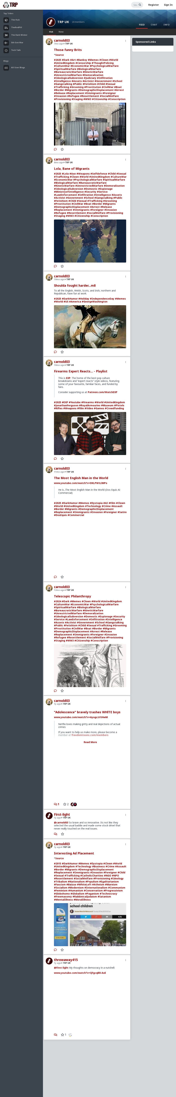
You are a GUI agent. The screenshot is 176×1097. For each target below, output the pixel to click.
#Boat (118, 87)
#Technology (93, 506)
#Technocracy (108, 893)
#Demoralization (92, 75)
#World (113, 59)
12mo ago (59, 590)
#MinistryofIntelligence (69, 191)
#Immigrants (93, 93)
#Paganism (92, 893)
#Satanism (104, 896)
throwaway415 (66, 960)
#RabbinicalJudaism (85, 896)
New (61, 31)
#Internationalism (95, 887)
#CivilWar (107, 87)
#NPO (115, 875)
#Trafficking (61, 87)
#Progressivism (113, 890)
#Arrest (119, 90)
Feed (142, 24)
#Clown (103, 59)
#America (75, 301)
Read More (90, 742)
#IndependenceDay (102, 298)
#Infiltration (105, 78)
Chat (154, 24)
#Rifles (58, 408)
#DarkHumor (70, 298)
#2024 (57, 601)
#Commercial (76, 515)
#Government (103, 81)
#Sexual (110, 84)
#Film (80, 408)
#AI (105, 503)
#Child (101, 84)
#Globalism (77, 893)
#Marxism (111, 884)
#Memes (93, 59)
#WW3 (87, 99)
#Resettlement (89, 96)
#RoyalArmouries (89, 405)
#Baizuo (71, 884)
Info (166, 24)
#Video (89, 408)
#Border (59, 90)
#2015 (57, 863)
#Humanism (75, 890)
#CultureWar (62, 65)
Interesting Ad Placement (74, 853)
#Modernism (76, 887)
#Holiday (83, 298)
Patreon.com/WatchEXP (102, 392)
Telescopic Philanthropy (72, 596)
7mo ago (58, 43)
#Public (77, 84)
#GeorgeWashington (94, 301)
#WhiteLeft (84, 884)
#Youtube (75, 402)
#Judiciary (90, 78)
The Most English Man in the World (81, 478)
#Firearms (87, 402)
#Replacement (75, 93)
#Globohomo (62, 893)
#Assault (117, 506)
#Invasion (60, 96)
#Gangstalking (63, 84)
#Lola (65, 173)
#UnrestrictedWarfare (68, 75)
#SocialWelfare (109, 96)
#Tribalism (60, 881)
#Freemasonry (63, 896)
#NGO (107, 875)
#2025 (57, 59)
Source (59, 54)
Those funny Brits (68, 50)
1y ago (57, 703)
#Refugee (73, 96)
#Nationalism (76, 881)
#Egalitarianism (109, 881)
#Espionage (105, 188)
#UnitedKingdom (64, 63)
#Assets (77, 81)
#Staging (77, 99)
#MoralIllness (82, 899)
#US (66, 301)
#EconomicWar (79, 65)
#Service (102, 191)
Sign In (168, 4)
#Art (73, 59)
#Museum (107, 405)
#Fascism (60, 884)
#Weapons (83, 173)
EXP (68, 378)
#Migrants (71, 90)
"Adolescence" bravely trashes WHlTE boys (87, 712)
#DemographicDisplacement (96, 90)
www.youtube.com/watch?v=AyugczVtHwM (81, 717)
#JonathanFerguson (66, 405)
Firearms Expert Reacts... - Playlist (80, 371)
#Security (90, 191)
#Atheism (98, 884)
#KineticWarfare (93, 72)
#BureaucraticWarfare (68, 72)
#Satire (122, 512)
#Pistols (119, 405)
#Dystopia (96, 503)
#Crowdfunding (114, 408)
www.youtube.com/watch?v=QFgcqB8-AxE (80, 972)
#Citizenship (99, 99)
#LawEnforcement (65, 194)
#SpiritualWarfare (65, 69)
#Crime (106, 506)
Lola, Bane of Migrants (72, 168)
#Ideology (117, 878)
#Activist (88, 81)
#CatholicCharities (91, 875)
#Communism (116, 887)
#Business (98, 866)
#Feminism (61, 890)
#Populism (91, 881)
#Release (59, 93)
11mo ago (59, 471)
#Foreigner (109, 93)
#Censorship (83, 63)
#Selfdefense (98, 173)
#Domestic (90, 188)
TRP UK (63, 22)
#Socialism (60, 887)
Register (153, 4)
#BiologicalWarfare (89, 69)
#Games (99, 408)
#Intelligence (62, 81)
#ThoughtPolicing (103, 63)
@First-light (61, 967)
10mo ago (59, 279)
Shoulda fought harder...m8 (75, 285)
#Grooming (77, 87)
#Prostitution (92, 87)
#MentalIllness (63, 899)
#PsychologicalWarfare (104, 65)
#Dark (65, 59)
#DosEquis (60, 515)
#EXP (65, 402)
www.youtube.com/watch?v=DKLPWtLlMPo (80, 483)
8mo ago (58, 162)
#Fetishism (89, 84)
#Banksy (81, 59)
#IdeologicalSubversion (68, 78)
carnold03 (62, 40)
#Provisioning (62, 99)
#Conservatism (93, 890)
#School (117, 81)
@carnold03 (61, 822)
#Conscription (116, 99)
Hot (51, 31)
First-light (62, 814)
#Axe (72, 173)
